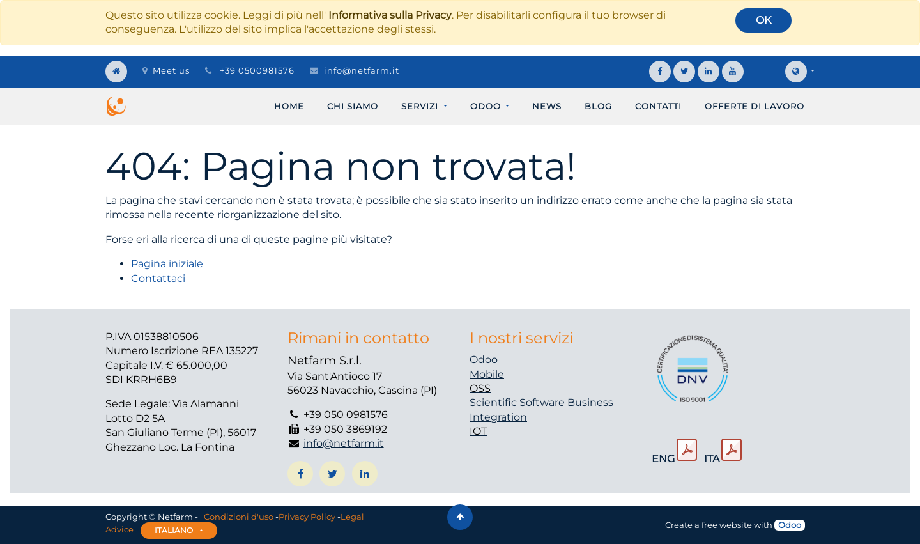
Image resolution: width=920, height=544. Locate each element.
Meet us (166, 70)
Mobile (487, 374)
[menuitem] (289, 106)
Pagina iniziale (167, 264)
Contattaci (158, 278)
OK (763, 20)
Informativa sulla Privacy (390, 15)
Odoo (484, 360)
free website (727, 525)
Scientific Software (518, 402)
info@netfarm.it (361, 70)
